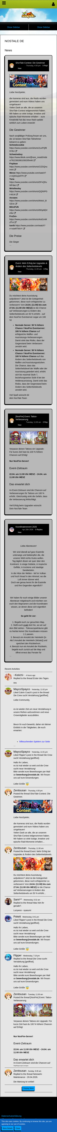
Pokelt (17, 916)
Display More (28, 1088)
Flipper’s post (25, 755)
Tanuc (18, 530)
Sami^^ (17, 899)
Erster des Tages (41, 678)
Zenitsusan (20, 66)
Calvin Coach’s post (28, 692)
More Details (7, 1128)
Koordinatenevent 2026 (26, 527)
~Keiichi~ (18, 675)
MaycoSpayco (21, 689)
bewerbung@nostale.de (27, 774)
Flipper (17, 955)
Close (18, 1128)
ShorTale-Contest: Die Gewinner (30, 63)
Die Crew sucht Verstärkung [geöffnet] (30, 695)
